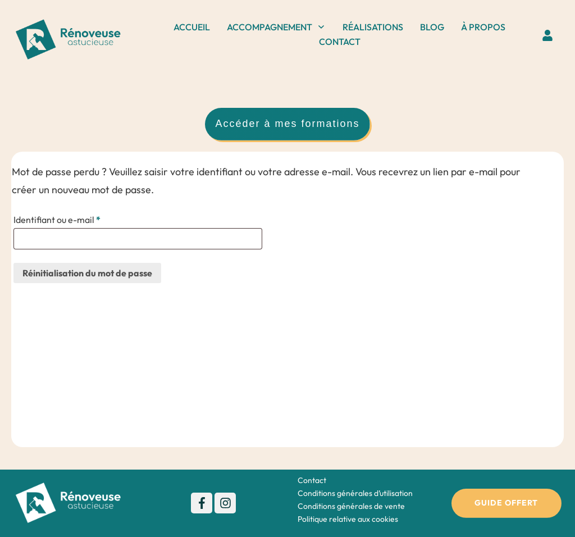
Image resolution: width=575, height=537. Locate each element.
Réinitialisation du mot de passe (87, 273)
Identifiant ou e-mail (79, 218)
